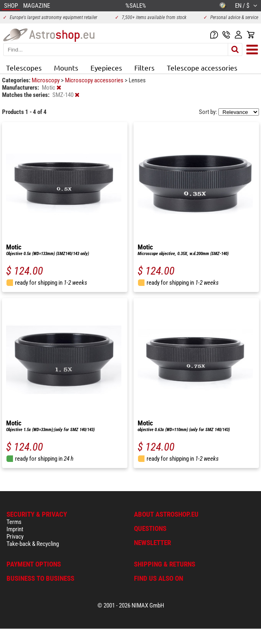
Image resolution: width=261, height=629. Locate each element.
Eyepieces (106, 67)
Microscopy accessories (95, 80)
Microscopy (46, 80)
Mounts (66, 67)
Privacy (15, 536)
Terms (14, 522)
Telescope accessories (202, 67)
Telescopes (24, 67)
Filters (144, 67)
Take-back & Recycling (32, 543)
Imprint (14, 529)
